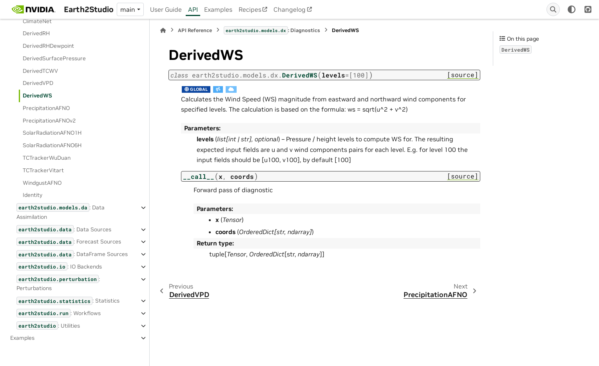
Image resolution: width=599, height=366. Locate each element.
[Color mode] (571, 9)
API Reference (195, 30)
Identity (32, 194)
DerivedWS (37, 95)
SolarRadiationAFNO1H (52, 132)
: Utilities (48, 325)
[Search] (553, 9)
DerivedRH (36, 33)
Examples (218, 9)
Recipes (250, 9)
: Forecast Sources (68, 242)
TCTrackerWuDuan (47, 157)
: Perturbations (58, 283)
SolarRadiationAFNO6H (52, 145)
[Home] (163, 30)
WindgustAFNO (42, 182)
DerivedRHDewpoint (48, 45)
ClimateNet (37, 21)
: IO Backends (59, 266)
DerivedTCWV (40, 70)
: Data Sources (63, 229)
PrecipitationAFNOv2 (49, 120)
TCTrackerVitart (43, 170)
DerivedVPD (38, 83)
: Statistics (67, 301)
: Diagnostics (272, 30)
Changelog (289, 9)
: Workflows (58, 313)
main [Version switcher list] (127, 9)
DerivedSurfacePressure (54, 58)
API (193, 9)
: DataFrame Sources (72, 254)
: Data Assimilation (60, 211)
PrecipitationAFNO (46, 108)
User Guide (166, 9)
